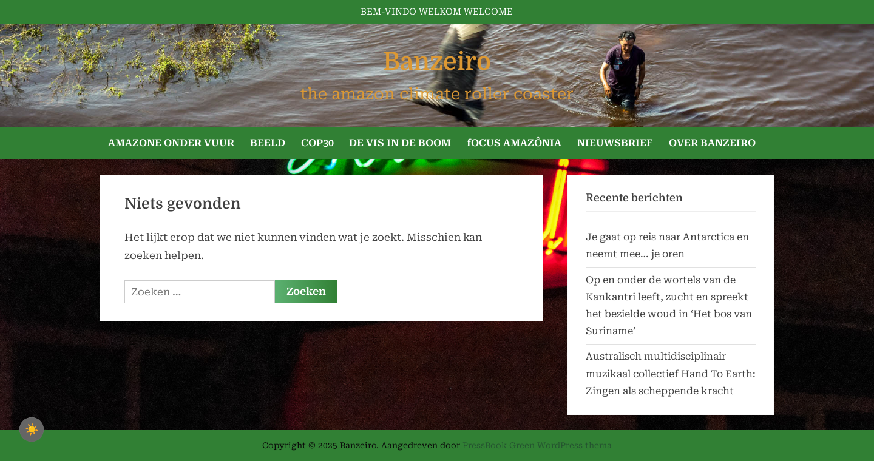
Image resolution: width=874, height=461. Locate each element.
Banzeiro (437, 61)
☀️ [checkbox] (31, 429)
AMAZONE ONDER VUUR (171, 143)
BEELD (267, 143)
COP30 (317, 143)
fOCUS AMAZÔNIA (514, 143)
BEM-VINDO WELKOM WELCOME (437, 12)
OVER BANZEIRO (712, 143)
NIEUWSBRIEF (615, 143)
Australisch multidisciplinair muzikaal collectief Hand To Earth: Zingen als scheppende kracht (671, 374)
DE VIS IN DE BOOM (400, 143)
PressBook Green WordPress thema (537, 445)
